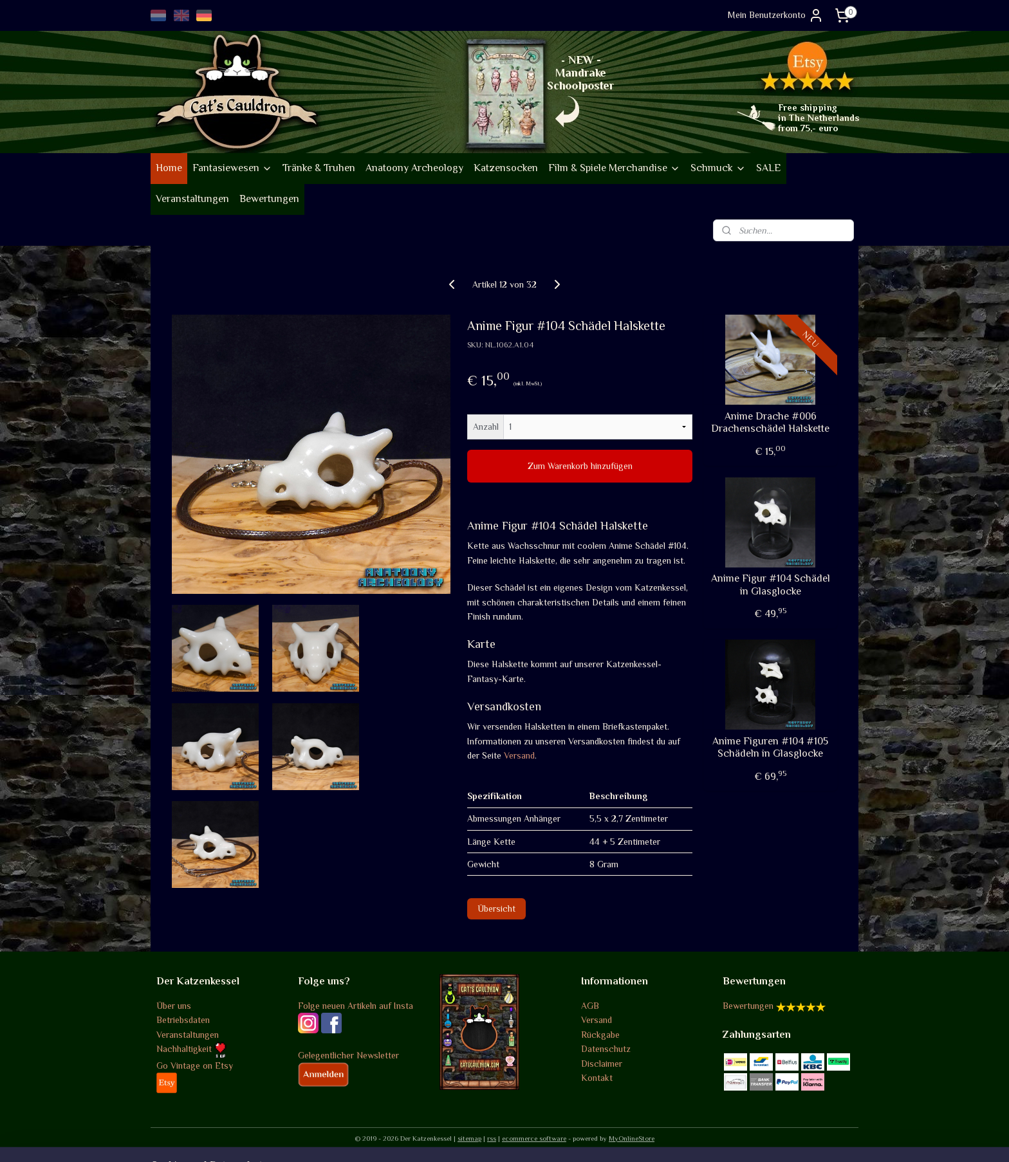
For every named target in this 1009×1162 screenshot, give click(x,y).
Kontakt (597, 1078)
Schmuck (718, 168)
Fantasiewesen (232, 168)
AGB (590, 1006)
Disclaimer (601, 1063)
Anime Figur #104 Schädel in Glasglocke (770, 584)
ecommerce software (534, 1138)
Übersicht (496, 908)
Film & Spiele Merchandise (614, 168)
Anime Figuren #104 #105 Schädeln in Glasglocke (770, 747)
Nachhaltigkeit (191, 1049)
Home (169, 168)
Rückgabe (600, 1034)
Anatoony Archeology (414, 168)
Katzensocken (506, 168)
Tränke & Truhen (318, 168)
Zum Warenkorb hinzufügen (580, 466)
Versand (519, 755)
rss (491, 1138)
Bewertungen (269, 199)
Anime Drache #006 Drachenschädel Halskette (770, 422)
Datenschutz (606, 1049)
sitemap (469, 1138)
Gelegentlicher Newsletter (348, 1055)
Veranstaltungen (192, 199)
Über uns (173, 1006)
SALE (768, 168)
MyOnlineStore (631, 1138)
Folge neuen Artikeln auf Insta (355, 1006)
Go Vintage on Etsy (194, 1065)
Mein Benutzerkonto (776, 15)
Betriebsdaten (183, 1020)
